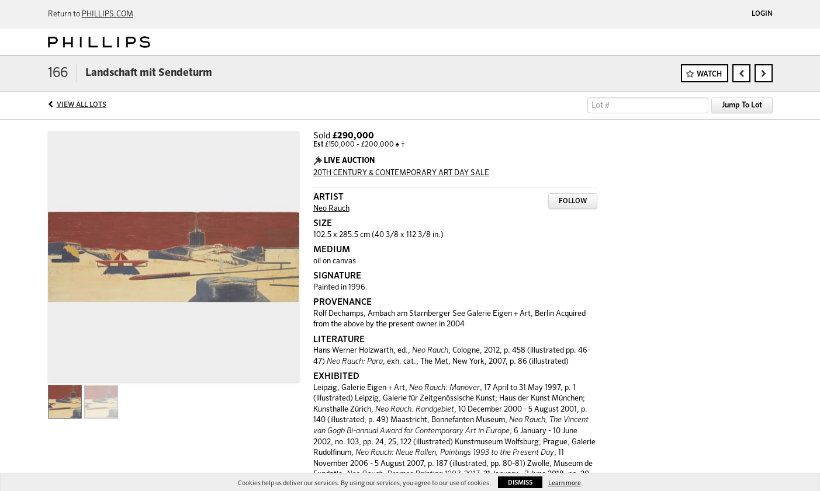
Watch (709, 74)
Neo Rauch (331, 209)
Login (762, 14)
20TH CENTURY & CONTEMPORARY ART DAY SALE (401, 173)
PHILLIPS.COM (107, 14)
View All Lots (81, 105)
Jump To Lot (742, 105)
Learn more (564, 483)
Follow (573, 201)
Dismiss (520, 482)
